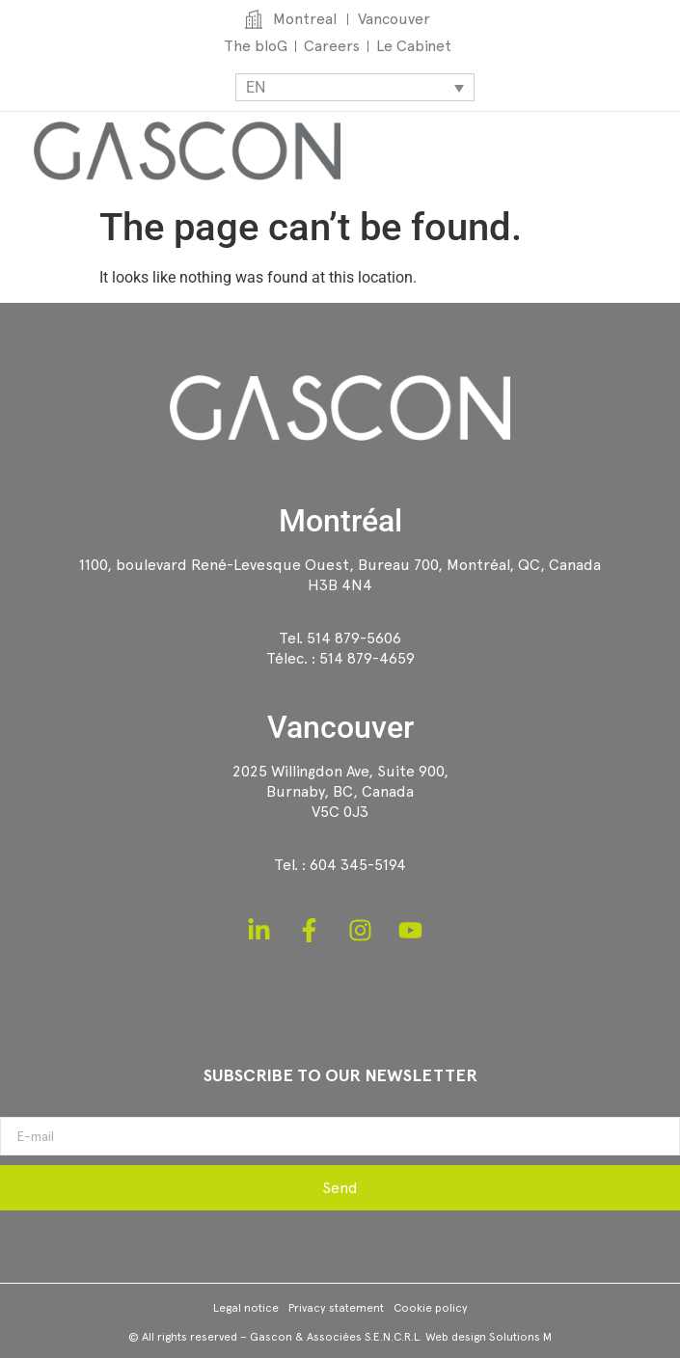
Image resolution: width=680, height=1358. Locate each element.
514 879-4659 (367, 658)
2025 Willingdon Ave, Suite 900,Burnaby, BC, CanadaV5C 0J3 (340, 791)
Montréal (340, 520)
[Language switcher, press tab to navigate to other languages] (355, 87)
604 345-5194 (358, 865)
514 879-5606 (354, 638)
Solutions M (520, 1337)
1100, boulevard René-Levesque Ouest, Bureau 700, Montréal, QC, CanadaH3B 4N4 (340, 575)
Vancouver (340, 727)
